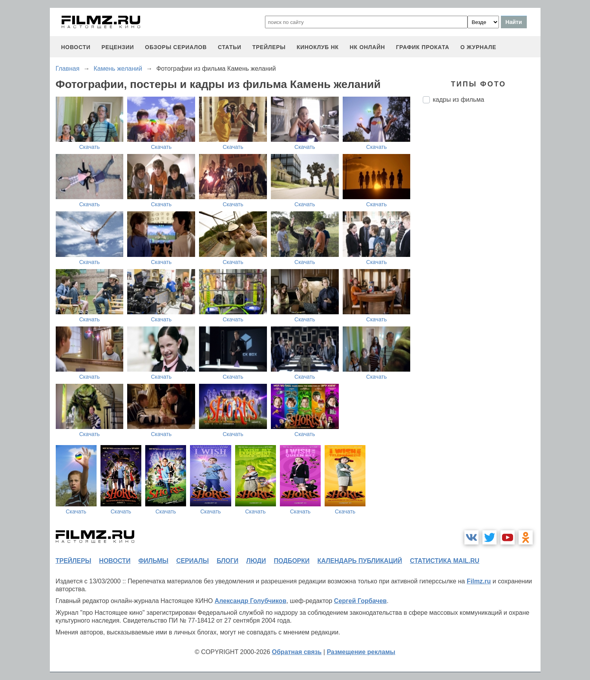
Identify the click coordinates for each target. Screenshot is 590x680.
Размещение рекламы (361, 652)
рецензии (117, 47)
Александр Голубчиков (251, 601)
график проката (422, 47)
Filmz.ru (479, 581)
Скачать (89, 147)
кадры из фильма (458, 99)
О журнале (478, 47)
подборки (292, 560)
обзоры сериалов (176, 47)
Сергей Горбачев (360, 601)
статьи (229, 47)
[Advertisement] (482, 241)
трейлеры (269, 47)
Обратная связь (297, 652)
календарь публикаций (360, 560)
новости (76, 47)
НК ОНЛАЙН (367, 47)
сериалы (192, 560)
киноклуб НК (318, 47)
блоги (227, 560)
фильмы (153, 560)
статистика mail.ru (444, 560)
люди (256, 560)
